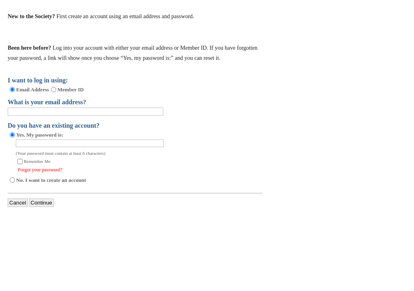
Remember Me (37, 161)
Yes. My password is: (39, 135)
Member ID (70, 89)
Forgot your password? (40, 170)
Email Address (32, 89)
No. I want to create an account (51, 180)
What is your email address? (47, 102)
